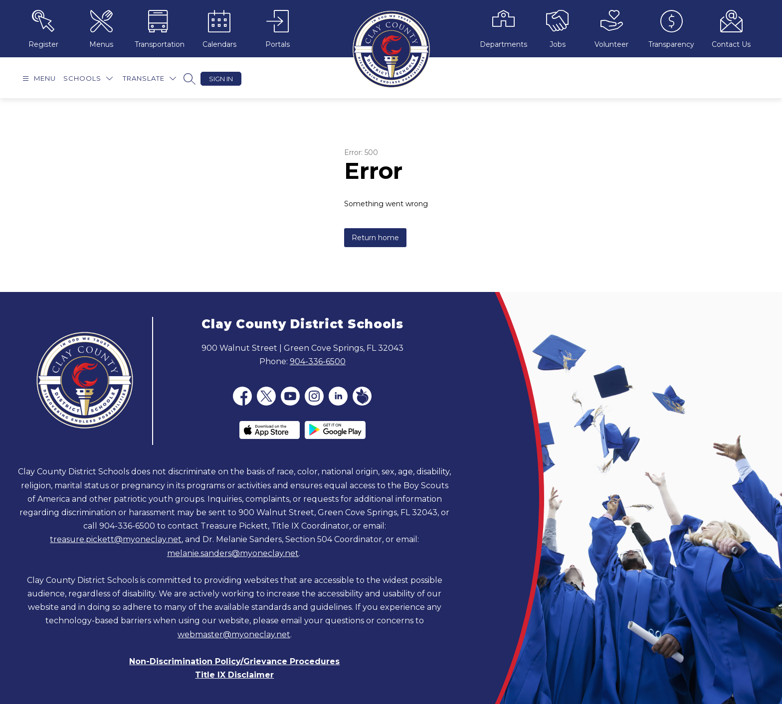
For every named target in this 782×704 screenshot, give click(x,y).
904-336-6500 (318, 361)
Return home (375, 237)
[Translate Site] (149, 78)
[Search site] (190, 79)
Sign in (221, 79)
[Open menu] (38, 78)
